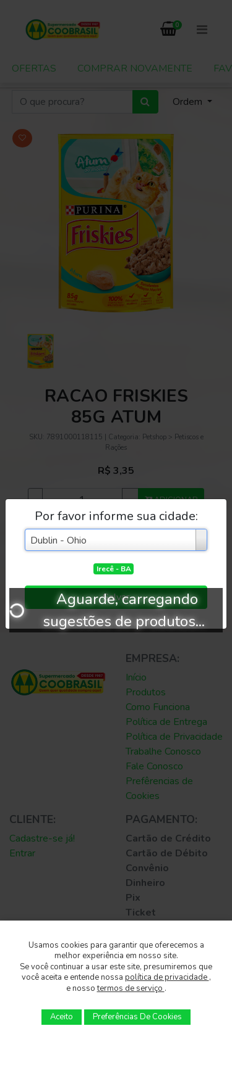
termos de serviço (131, 988)
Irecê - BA (114, 569)
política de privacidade (167, 977)
